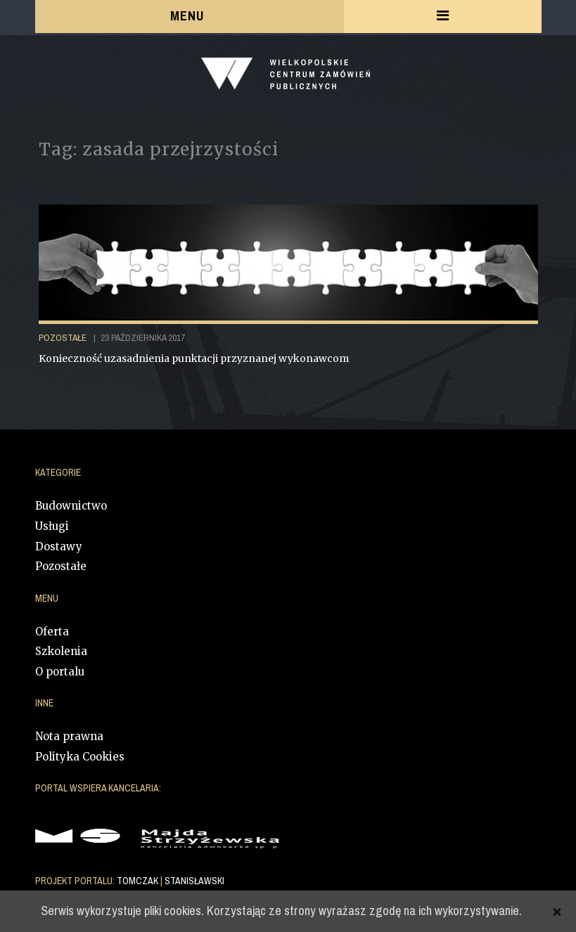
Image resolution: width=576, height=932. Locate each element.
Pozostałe (61, 566)
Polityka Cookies (79, 756)
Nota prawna (69, 736)
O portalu (59, 671)
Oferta (52, 631)
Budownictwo (71, 505)
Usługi (52, 526)
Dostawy (58, 546)
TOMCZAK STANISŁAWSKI (170, 881)
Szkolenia (61, 651)
